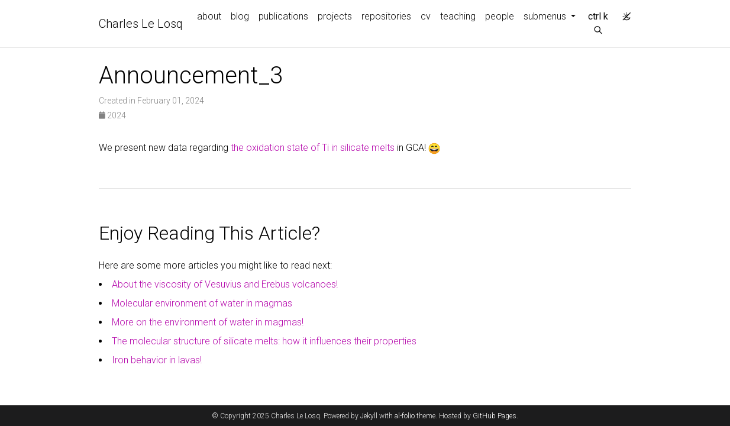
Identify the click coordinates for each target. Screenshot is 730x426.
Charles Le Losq (141, 24)
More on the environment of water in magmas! (207, 322)
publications (283, 16)
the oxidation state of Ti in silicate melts (313, 147)
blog (240, 16)
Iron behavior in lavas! (157, 360)
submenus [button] (546, 16)
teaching (458, 16)
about (209, 16)
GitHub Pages (494, 416)
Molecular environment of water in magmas (202, 303)
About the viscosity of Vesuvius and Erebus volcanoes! (225, 284)
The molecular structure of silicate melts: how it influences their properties (264, 341)
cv (426, 16)
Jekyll (368, 416)
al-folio (405, 416)
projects (335, 16)
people (499, 16)
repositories (386, 16)
